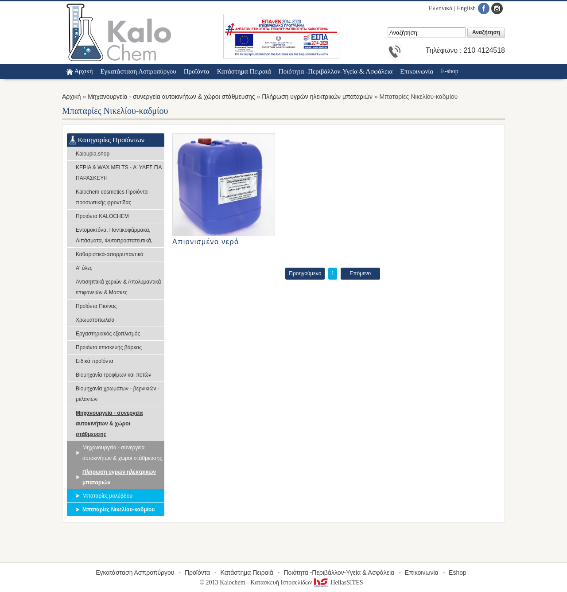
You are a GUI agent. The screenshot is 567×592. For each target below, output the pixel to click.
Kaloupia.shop (92, 154)
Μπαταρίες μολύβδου (107, 496)
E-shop (449, 71)
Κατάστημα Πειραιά (247, 572)
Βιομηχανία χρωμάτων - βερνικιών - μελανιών (117, 394)
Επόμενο (360, 273)
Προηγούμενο (305, 273)
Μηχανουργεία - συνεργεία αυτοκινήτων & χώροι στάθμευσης (171, 96)
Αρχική (83, 71)
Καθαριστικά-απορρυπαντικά (110, 254)
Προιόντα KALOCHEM (102, 216)
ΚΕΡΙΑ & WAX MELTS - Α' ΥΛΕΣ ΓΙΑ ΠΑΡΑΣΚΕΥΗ (119, 172)
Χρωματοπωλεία (95, 320)
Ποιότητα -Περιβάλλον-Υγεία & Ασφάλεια (339, 572)
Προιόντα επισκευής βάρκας (109, 347)
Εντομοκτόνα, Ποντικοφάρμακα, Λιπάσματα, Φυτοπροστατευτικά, (114, 235)
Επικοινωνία (422, 572)
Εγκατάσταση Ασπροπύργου (135, 572)
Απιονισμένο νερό (205, 241)
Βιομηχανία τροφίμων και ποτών (113, 375)
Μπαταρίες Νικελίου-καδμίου (118, 509)
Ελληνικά (441, 8)
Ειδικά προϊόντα (94, 361)
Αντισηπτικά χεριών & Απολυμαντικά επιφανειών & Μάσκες (118, 287)
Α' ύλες (84, 268)
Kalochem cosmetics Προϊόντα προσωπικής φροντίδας (112, 197)
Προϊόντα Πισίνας (96, 306)
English (466, 8)
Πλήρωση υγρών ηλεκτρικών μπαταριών (317, 96)
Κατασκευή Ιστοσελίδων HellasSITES (306, 582)
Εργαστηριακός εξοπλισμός (108, 334)
